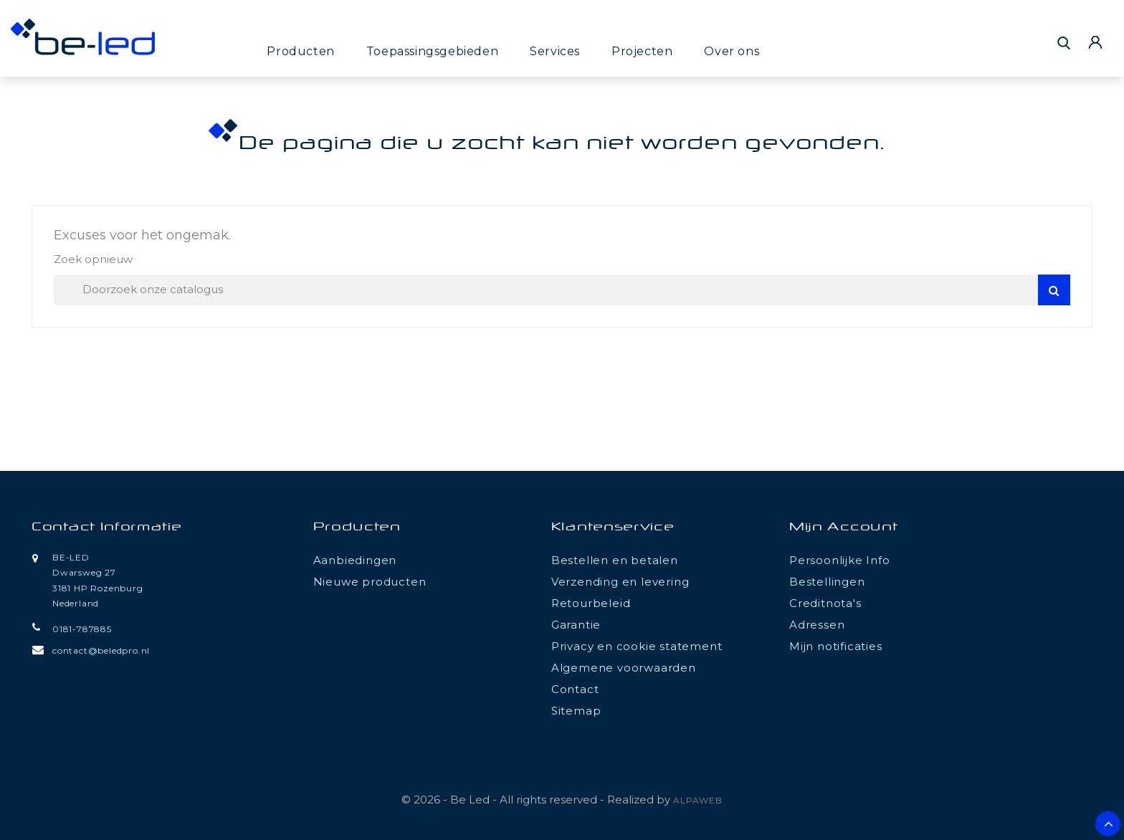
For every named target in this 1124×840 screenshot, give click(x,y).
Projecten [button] (641, 51)
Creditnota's (825, 603)
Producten (300, 51)
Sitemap (576, 710)
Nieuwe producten (370, 581)
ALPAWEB (698, 800)
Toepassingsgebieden (432, 51)
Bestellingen (827, 581)
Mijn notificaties (835, 646)
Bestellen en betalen (614, 560)
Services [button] (555, 51)
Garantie (576, 624)
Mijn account (843, 528)
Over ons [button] (731, 51)
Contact (575, 689)
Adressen (816, 624)
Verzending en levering (620, 581)
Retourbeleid (591, 603)
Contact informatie (107, 528)
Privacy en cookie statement (637, 646)
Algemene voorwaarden (623, 667)
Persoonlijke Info (839, 560)
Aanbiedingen (355, 560)
